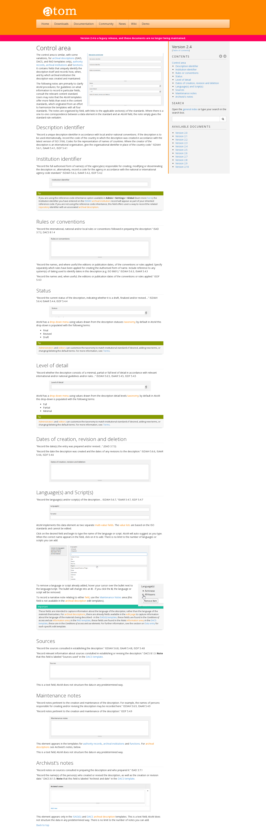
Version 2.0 (181, 132)
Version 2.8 (181, 160)
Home (45, 24)
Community (106, 24)
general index (190, 109)
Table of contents (181, 50)
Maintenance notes (186, 93)
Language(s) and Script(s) (189, 86)
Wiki (134, 24)
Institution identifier (186, 69)
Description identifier (186, 66)
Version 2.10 (182, 166)
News (122, 24)
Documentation (84, 24)
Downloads (61, 24)
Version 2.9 (181, 163)
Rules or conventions (186, 73)
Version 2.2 (181, 139)
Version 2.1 (181, 136)
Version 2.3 (181, 143)
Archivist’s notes (184, 96)
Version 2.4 (182, 46)
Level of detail (183, 79)
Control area (179, 62)
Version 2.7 (181, 156)
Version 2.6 (181, 153)
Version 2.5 (181, 149)
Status (178, 76)
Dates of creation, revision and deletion (197, 83)
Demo (145, 24)
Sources (179, 89)
